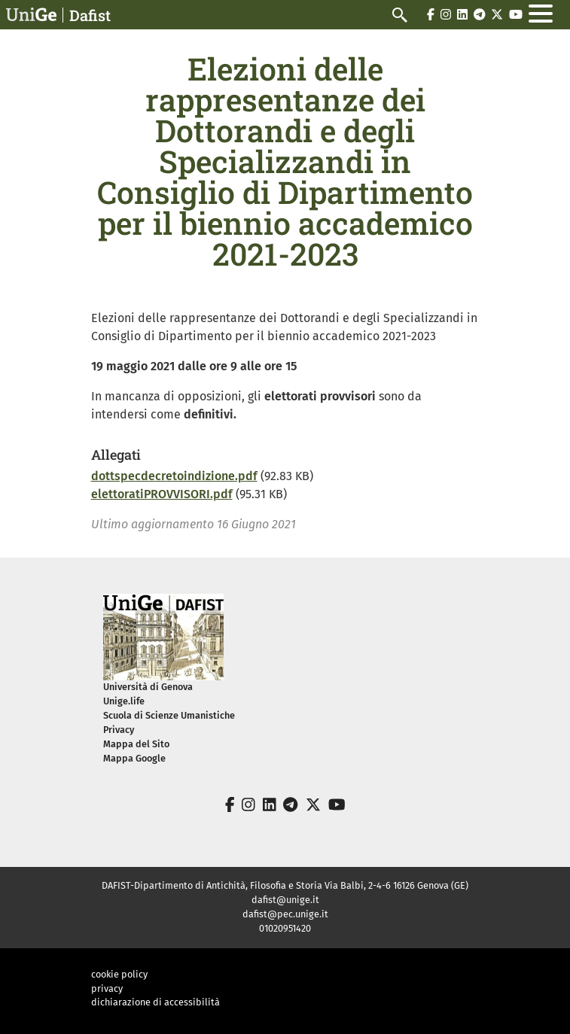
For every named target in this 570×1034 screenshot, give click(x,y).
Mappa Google (134, 758)
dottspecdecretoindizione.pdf (174, 476)
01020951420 (285, 928)
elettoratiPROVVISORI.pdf (162, 494)
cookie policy (119, 974)
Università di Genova (148, 686)
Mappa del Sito (136, 744)
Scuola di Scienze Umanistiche (169, 715)
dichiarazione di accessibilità (155, 1002)
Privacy (118, 729)
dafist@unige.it (285, 899)
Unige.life (124, 701)
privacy (107, 988)
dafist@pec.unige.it (285, 914)
